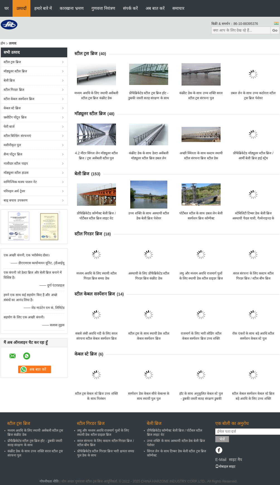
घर (6, 8)
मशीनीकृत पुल (12, 145)
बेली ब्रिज (9, 80)
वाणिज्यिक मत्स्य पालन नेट (20, 182)
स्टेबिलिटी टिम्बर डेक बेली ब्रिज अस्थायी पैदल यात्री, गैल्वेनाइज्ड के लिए (253, 218)
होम (3, 43)
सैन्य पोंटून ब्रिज (13, 154)
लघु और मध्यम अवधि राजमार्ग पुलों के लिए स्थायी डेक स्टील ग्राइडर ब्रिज (103, 433)
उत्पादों (21, 8)
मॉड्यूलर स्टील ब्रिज (15, 71)
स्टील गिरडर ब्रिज (14, 90)
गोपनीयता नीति (49, 481)
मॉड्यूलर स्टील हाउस (16, 173)
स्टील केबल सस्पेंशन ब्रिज (19, 99)
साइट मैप (235, 459)
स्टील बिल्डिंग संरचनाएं (17, 136)
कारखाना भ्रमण (71, 8)
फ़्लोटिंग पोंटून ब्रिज (15, 117)
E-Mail (220, 459)
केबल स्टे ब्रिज (12, 108)
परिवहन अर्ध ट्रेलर (14, 191)
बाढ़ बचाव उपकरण (16, 200)
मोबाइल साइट (225, 467)
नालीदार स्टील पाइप (16, 163)
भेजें (222, 439)
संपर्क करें (130, 8)
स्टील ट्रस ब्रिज (12, 62)
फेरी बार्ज (9, 127)
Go (274, 30)
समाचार (178, 8)
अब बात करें (155, 8)
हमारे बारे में (43, 8)
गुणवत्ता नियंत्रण (103, 8)
